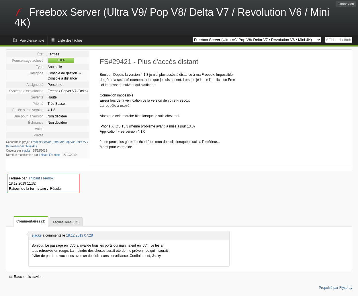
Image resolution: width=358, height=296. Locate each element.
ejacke (26, 150)
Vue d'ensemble (32, 40)
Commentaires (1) (30, 221)
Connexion (346, 4)
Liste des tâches (70, 40)
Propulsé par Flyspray (335, 288)
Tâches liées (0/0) (65, 222)
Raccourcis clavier (25, 277)
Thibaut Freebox (49, 154)
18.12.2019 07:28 (79, 235)
